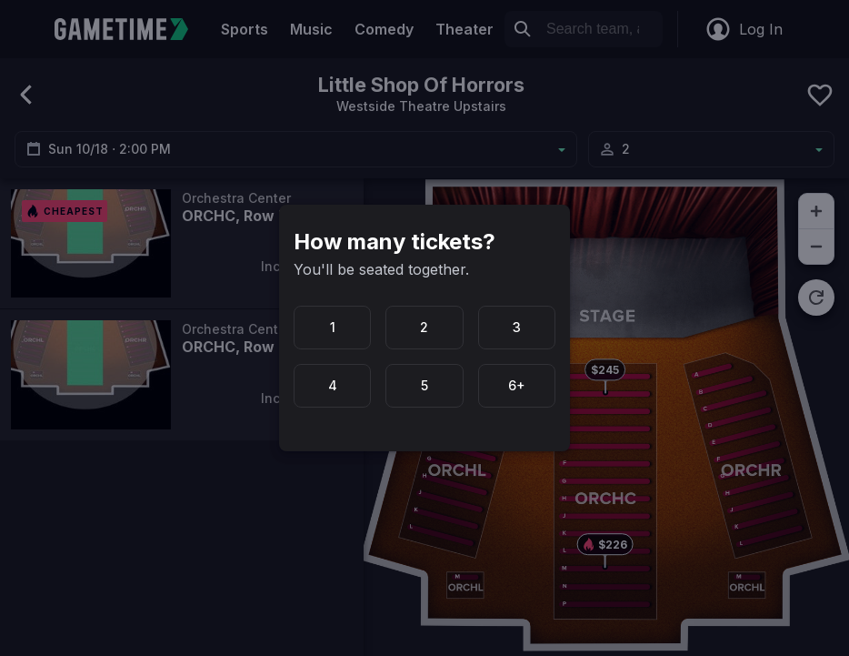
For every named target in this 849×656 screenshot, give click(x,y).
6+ (516, 385)
